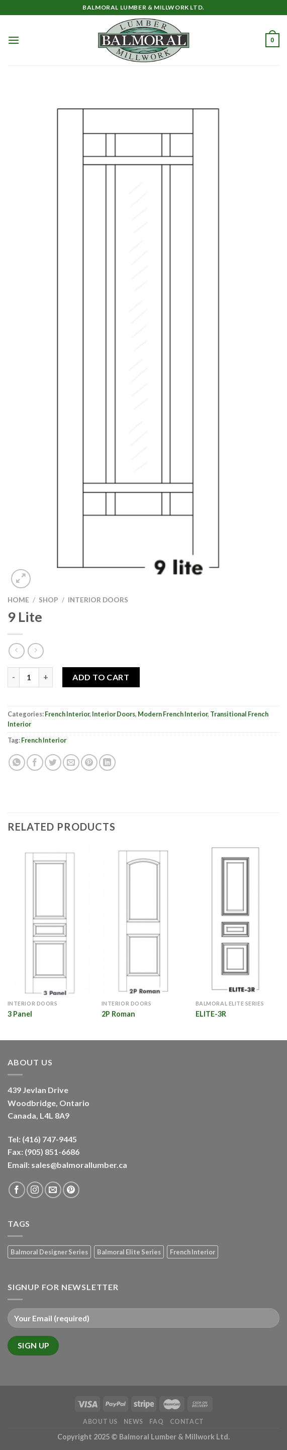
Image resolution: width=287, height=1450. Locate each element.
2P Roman (118, 1014)
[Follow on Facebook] (17, 1190)
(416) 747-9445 (50, 1139)
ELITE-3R (211, 1014)
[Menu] (14, 40)
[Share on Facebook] (35, 762)
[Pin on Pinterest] (89, 762)
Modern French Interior (173, 714)
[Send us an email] (53, 1190)
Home (18, 600)
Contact (187, 1421)
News (133, 1421)
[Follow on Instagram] (35, 1190)
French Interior (67, 714)
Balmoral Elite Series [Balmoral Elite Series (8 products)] (129, 1252)
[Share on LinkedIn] (107, 762)
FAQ (156, 1421)
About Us (100, 1421)
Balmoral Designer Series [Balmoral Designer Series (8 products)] (49, 1252)
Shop (48, 600)
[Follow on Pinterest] (71, 1190)
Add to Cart (100, 677)
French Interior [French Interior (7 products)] (192, 1252)
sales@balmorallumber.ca (79, 1164)
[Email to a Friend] (71, 762)
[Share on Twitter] (53, 762)
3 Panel (20, 1014)
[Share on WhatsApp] (17, 762)
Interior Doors (98, 600)
